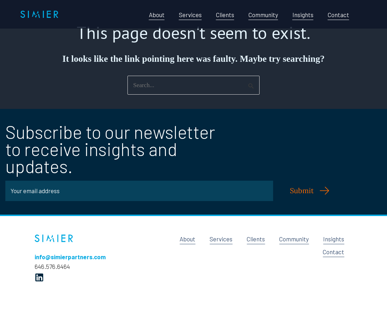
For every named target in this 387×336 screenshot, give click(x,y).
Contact (338, 14)
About (157, 14)
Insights (302, 14)
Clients (225, 14)
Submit (302, 190)
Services (190, 14)
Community (263, 14)
